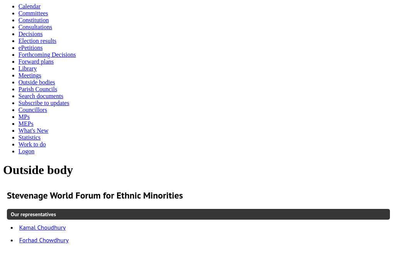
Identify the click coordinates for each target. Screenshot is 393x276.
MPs (24, 116)
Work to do (32, 144)
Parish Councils (37, 89)
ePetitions (30, 47)
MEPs (25, 123)
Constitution (33, 20)
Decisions (30, 34)
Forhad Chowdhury (44, 240)
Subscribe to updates (43, 103)
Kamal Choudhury (42, 227)
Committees (33, 13)
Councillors (32, 110)
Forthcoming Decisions (47, 54)
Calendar (29, 6)
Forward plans (36, 61)
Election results (37, 41)
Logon (26, 151)
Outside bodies (36, 82)
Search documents (40, 96)
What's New (33, 130)
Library (27, 68)
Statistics (29, 137)
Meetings (29, 75)
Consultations (35, 27)
